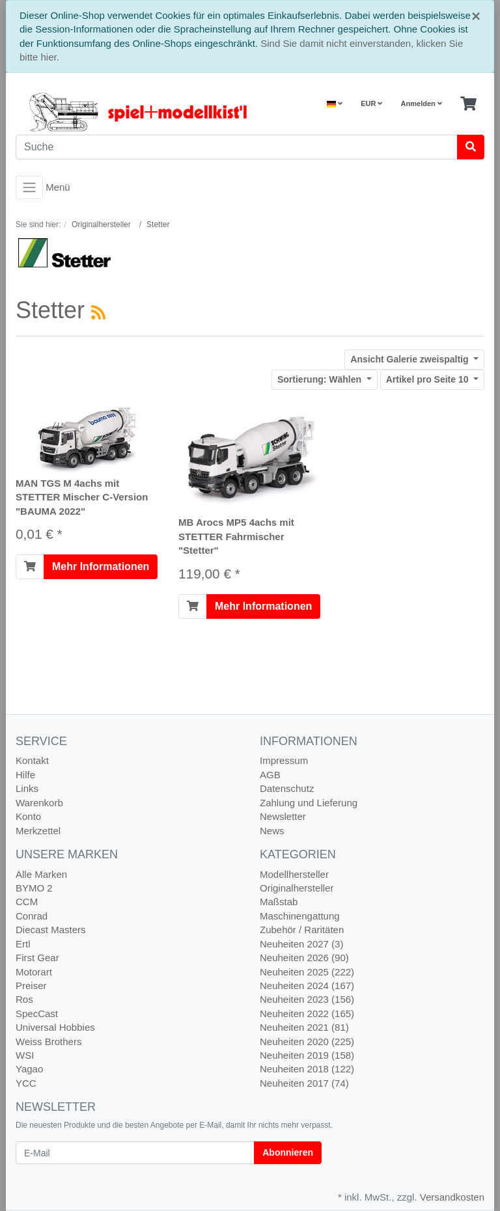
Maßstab (279, 901)
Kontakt (32, 760)
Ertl (23, 943)
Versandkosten (452, 1197)
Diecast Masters (51, 929)
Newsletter (283, 816)
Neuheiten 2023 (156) (307, 999)
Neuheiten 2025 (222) (307, 971)
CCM (27, 901)
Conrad (32, 915)
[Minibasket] (468, 104)
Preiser (31, 985)
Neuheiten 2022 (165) (307, 1013)
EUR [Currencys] (371, 103)
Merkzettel (38, 830)
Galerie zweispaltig (410, 359)
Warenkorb (39, 802)
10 (428, 379)
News (272, 830)
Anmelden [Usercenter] (421, 103)
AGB (270, 774)
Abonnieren (287, 1152)
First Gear (37, 957)
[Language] (334, 103)
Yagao (29, 1068)
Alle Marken (41, 874)
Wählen (320, 379)
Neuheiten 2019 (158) (307, 1055)
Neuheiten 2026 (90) (304, 957)
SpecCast (37, 1013)
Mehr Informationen (100, 566)
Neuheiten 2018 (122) (307, 1068)
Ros (24, 999)
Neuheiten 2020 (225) (307, 1041)
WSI (25, 1055)
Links (27, 788)
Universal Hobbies (55, 1027)
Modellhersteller (294, 874)
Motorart (34, 971)
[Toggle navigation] (29, 187)
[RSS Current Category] (98, 312)
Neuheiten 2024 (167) (307, 985)
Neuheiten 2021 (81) (304, 1027)
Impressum (284, 760)
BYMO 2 (34, 887)
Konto (28, 816)
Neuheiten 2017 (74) (304, 1083)
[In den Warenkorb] (30, 566)
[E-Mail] (135, 1152)
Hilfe (25, 774)
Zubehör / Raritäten (302, 929)
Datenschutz (287, 788)
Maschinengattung (300, 915)
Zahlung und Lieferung (308, 802)
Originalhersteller (296, 887)
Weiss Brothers (48, 1041)
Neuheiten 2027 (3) (301, 943)
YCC (26, 1083)
